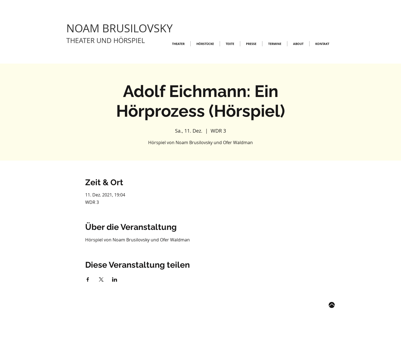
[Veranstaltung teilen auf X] (101, 279)
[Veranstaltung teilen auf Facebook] (87, 279)
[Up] (332, 305)
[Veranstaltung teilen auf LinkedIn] (114, 279)
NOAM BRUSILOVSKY (119, 28)
